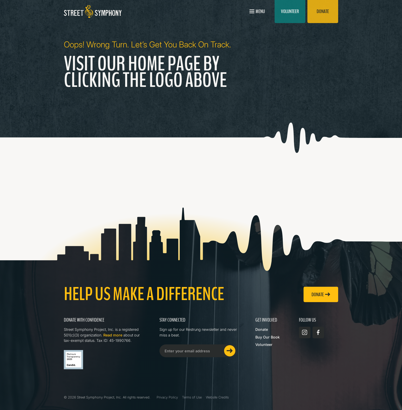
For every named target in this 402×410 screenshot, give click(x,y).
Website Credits (217, 397)
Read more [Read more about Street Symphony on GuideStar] (112, 335)
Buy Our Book (267, 337)
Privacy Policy (167, 397)
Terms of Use (192, 397)
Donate (261, 329)
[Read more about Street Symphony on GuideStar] (73, 359)
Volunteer (264, 344)
